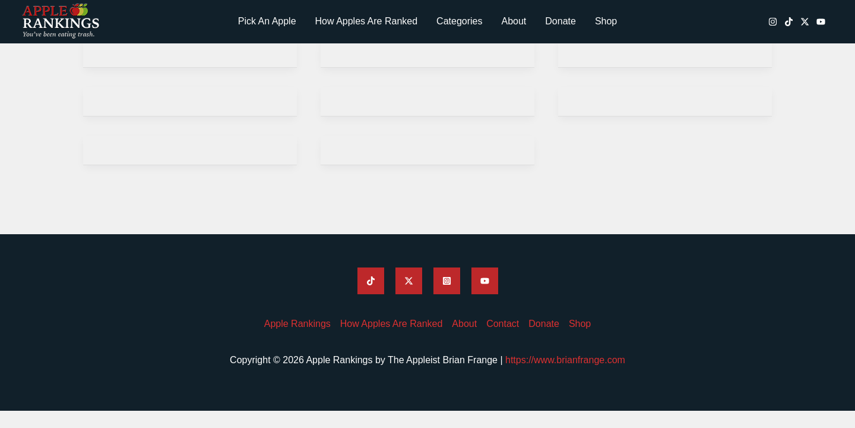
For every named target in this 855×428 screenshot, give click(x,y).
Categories (459, 21)
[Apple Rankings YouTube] (820, 21)
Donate (560, 21)
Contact (502, 324)
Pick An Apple (267, 21)
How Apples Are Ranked (366, 21)
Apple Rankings (297, 324)
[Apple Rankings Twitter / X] (804, 21)
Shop (606, 21)
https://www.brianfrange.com (565, 360)
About (513, 21)
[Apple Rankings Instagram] (772, 21)
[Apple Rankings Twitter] (408, 281)
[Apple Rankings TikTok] (788, 21)
